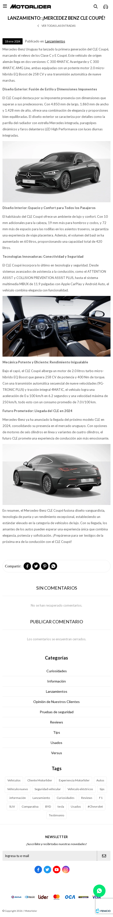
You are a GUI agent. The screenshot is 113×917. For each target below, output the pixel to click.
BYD (48, 806)
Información (56, 681)
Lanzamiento (41, 798)
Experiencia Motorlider (74, 780)
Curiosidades (56, 671)
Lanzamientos (55, 41)
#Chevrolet (95, 806)
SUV (12, 806)
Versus (56, 753)
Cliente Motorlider (39, 780)
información (17, 798)
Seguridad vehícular (48, 789)
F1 (101, 798)
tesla (61, 806)
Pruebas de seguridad (57, 712)
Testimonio (56, 815)
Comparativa (30, 806)
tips (102, 789)
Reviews (56, 722)
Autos (100, 780)
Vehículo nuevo (17, 789)
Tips (56, 732)
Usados (56, 742)
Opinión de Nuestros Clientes (56, 701)
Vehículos (14, 780)
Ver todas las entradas (58, 25)
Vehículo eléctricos (80, 789)
